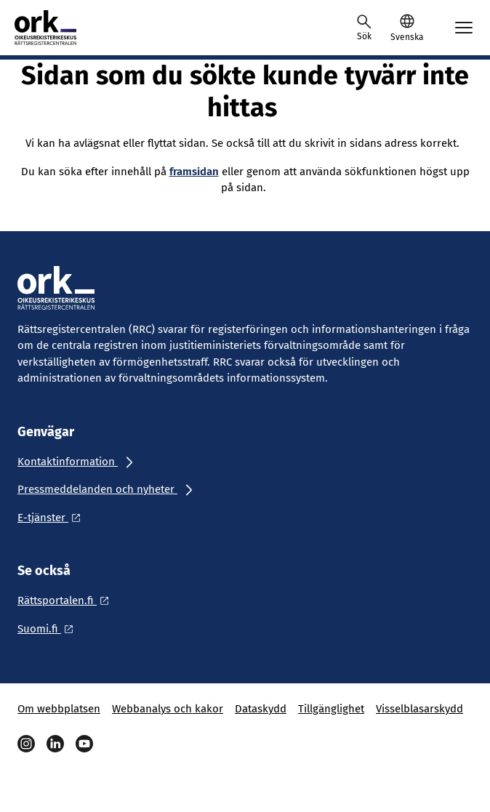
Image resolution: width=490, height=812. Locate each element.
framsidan (194, 171)
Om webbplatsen (58, 708)
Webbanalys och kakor (167, 708)
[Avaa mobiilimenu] (463, 27)
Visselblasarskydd (419, 708)
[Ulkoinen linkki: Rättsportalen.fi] (67, 600)
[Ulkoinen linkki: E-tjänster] (53, 517)
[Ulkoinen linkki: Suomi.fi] (49, 628)
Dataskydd (260, 708)
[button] (406, 27)
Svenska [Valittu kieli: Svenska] (406, 37)
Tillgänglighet (331, 708)
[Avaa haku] (364, 27)
